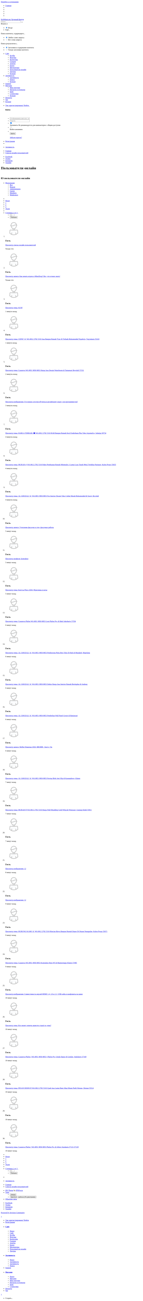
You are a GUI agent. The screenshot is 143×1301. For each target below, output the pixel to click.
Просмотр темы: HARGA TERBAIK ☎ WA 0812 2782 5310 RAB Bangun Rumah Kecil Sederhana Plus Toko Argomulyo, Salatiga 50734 (55, 433)
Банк (12, 92)
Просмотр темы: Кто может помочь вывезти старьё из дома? (28, 1025)
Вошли (12, 187)
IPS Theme (9, 1190)
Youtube (8, 163)
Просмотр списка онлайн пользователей (20, 245)
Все (11, 185)
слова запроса (15, 40)
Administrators (15, 189)
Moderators (14, 195)
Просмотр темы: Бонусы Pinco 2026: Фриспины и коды (26, 590)
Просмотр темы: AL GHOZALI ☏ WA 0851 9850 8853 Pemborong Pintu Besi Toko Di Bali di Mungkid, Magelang (47, 653)
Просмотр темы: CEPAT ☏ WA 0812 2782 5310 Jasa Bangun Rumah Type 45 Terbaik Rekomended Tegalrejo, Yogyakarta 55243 (52, 339)
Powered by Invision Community (13, 1213)
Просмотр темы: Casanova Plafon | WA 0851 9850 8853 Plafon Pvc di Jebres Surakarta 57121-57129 (42, 1147)
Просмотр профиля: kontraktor (16, 559)
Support (8, 84)
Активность (9, 76)
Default (13, 1194)
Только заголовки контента (18, 50)
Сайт (7, 54)
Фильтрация (10, 183)
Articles (13, 64)
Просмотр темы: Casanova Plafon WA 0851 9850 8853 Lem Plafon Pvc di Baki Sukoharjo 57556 (40, 621)
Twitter (8, 159)
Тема (7, 1192)
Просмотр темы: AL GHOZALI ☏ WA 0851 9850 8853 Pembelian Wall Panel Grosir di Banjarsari (41, 716)
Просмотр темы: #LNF (14, 308)
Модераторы (14, 68)
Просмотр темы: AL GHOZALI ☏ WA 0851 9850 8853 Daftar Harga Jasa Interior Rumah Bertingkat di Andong (46, 684)
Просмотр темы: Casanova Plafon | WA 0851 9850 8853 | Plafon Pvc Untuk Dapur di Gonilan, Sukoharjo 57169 (45, 1057)
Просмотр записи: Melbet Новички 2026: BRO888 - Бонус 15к (28, 747)
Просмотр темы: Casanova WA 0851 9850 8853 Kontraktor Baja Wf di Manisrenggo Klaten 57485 (41, 963)
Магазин (8, 86)
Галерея (13, 62)
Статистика (14, 94)
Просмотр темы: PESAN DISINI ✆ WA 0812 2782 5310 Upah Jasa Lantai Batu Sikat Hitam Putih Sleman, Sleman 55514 (49, 1088)
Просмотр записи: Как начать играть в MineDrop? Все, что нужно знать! (32, 276)
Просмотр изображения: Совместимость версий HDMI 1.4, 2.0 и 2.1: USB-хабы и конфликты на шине (44, 994)
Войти (13, 133)
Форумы (13, 58)
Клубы (12, 56)
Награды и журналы (17, 90)
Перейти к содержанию (10, 2)
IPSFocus (19, 1190)
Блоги (12, 66)
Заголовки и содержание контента (21, 48)
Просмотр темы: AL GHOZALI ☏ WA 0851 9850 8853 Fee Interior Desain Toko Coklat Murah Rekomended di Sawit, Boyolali (52, 496)
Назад (7, 201)
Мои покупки (15, 88)
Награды (8, 98)
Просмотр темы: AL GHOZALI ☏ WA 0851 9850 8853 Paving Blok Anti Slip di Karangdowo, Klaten (42, 778)
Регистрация (10, 141)
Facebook (8, 157)
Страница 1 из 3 (11, 213)
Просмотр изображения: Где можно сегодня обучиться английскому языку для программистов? (41, 402)
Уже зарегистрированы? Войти (17, 105)
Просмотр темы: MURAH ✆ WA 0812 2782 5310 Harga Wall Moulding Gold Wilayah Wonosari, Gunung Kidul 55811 (48, 810)
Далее (7, 209)
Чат (6, 100)
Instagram (9, 161)
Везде (10, 28)
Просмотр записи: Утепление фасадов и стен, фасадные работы (29, 527)
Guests (12, 191)
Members (13, 193)
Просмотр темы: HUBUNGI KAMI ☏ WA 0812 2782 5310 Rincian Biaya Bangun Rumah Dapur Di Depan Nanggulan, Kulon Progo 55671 (56, 931)
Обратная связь (11, 1199)
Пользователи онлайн (18, 70)
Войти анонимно (16, 129)
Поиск (12, 80)
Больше (13, 74)
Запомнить (14, 125)
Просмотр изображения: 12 (15, 869)
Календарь (14, 60)
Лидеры (13, 72)
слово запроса (16, 38)
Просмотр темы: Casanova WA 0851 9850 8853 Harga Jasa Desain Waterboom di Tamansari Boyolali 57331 (44, 370)
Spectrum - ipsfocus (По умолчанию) (23, 1197)
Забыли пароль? (16, 137)
